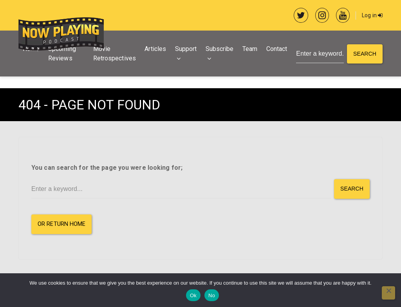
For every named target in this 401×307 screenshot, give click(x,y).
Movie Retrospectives (114, 53)
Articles (155, 49)
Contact (276, 49)
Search (364, 54)
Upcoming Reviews (62, 53)
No (211, 295)
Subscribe (220, 49)
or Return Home (61, 224)
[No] (388, 293)
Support (186, 49)
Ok (193, 295)
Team (249, 49)
